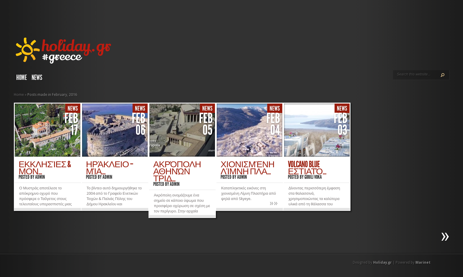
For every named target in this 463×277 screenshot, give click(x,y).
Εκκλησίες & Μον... (45, 168)
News (37, 77)
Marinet (423, 262)
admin (40, 177)
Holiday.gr (382, 262)
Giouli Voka (313, 177)
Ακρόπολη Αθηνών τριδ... (177, 171)
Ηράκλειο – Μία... (109, 168)
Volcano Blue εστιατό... (307, 168)
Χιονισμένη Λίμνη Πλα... (247, 168)
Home (21, 77)
